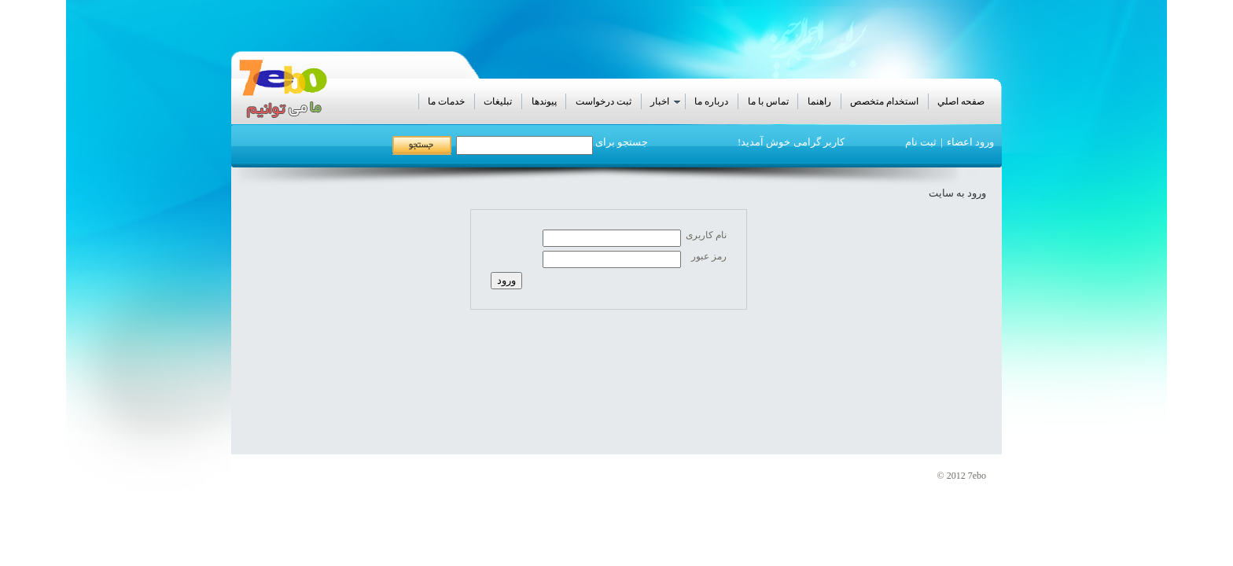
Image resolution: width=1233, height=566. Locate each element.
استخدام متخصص (884, 101)
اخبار (666, 102)
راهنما (819, 101)
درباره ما (711, 101)
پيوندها (544, 101)
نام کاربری (706, 235)
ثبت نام (921, 142)
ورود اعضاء (970, 142)
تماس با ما (768, 101)
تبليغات (498, 101)
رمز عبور (709, 256)
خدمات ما (446, 101)
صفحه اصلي (961, 101)
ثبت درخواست (603, 101)
